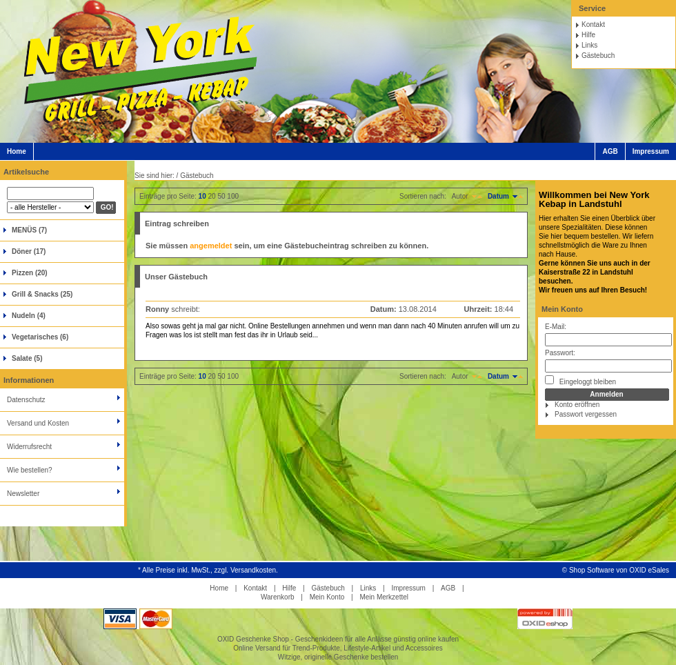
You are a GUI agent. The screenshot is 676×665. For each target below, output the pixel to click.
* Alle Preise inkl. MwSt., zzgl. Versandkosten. (208, 570)
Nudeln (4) (29, 315)
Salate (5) (27, 358)
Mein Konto (562, 309)
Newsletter (23, 493)
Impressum (651, 151)
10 (202, 196)
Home (16, 151)
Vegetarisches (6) (40, 337)
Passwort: (560, 353)
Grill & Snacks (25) (42, 294)
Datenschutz (26, 400)
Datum (498, 196)
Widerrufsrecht (29, 446)
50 (221, 196)
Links (589, 45)
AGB (609, 151)
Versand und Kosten (38, 423)
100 (233, 196)
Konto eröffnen (577, 404)
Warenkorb (278, 597)
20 (212, 196)
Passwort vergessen (586, 414)
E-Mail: (555, 326)
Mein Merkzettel (383, 597)
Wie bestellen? (29, 470)
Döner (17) (29, 251)
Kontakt (593, 24)
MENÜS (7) (29, 230)
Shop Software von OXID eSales (619, 570)
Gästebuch (598, 55)
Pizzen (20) (30, 273)
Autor (460, 196)
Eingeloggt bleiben (580, 380)
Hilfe (588, 35)
